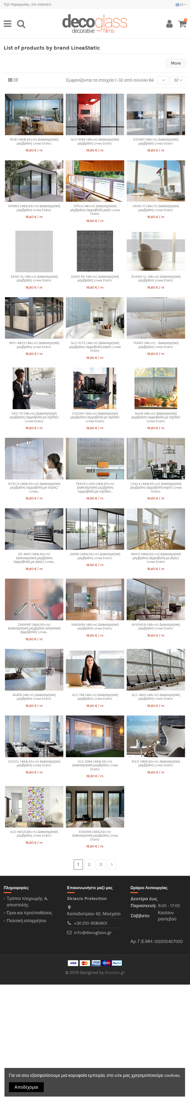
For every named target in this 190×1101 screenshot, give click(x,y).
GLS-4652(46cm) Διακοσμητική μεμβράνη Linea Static (34, 834)
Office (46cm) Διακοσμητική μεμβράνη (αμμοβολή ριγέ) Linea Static (95, 210)
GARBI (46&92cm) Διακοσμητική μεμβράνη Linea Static (95, 556)
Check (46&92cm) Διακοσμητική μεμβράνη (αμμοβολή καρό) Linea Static (155, 488)
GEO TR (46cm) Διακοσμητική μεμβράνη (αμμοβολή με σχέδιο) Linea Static (34, 417)
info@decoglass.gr (93, 932)
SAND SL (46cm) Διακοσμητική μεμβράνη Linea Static (34, 278)
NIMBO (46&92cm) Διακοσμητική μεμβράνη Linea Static (34, 208)
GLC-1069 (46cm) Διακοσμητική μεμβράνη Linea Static (95, 141)
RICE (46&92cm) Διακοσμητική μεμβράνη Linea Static (156, 763)
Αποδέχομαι (26, 1087)
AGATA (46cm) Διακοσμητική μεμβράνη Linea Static (34, 697)
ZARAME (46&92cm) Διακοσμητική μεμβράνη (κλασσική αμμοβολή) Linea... (34, 628)
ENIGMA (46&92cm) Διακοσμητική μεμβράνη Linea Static (95, 836)
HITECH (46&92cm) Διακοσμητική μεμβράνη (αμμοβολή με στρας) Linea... (34, 488)
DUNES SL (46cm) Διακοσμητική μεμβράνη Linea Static (155, 278)
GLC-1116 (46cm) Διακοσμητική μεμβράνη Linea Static (95, 697)
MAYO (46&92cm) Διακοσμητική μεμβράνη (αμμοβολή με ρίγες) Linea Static (156, 558)
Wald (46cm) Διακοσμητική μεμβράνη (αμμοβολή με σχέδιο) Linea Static (155, 417)
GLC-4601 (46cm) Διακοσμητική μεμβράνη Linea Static (156, 697)
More (176, 63)
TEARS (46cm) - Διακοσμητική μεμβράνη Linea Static (156, 345)
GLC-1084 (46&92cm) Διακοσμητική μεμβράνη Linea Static (95, 765)
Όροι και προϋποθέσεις (29, 913)
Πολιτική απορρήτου (26, 920)
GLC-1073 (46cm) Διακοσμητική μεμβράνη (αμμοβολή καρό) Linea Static (94, 347)
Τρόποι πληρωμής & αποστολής (27, 901)
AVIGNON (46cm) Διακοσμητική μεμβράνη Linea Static (156, 626)
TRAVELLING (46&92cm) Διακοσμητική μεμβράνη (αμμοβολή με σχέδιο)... (95, 488)
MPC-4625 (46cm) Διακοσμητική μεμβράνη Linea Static (34, 345)
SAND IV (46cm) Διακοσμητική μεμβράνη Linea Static (156, 208)
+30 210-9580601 (90, 923)
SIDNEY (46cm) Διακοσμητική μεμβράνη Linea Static (155, 141)
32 (178, 80)
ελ (181, 4)
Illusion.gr (115, 972)
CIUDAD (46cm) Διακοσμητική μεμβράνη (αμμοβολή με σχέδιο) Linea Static (95, 417)
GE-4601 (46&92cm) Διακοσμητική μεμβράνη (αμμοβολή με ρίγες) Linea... (34, 558)
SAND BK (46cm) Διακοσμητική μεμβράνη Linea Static (95, 278)
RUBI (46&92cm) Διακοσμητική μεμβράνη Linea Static (34, 141)
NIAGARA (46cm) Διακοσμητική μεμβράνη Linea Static (95, 626)
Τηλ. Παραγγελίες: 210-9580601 (27, 4)
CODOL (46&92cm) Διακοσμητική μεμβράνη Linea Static (34, 763)
